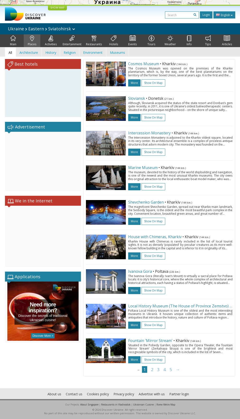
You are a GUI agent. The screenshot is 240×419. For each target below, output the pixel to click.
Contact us (74, 394)
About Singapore (89, 404)
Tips (208, 40)
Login (206, 15)
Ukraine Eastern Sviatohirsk (41, 29)
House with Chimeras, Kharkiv (155, 236)
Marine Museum (143, 167)
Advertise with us (152, 394)
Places (32, 40)
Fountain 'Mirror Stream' (150, 340)
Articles (227, 40)
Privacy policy (123, 394)
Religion (70, 52)
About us (54, 394)
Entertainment (72, 40)
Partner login (179, 394)
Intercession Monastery (149, 133)
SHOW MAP (57, 7)
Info (189, 40)
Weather (170, 40)
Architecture (28, 52)
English (224, 15)
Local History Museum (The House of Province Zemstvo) (178, 306)
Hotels (113, 40)
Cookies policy (98, 394)
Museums (117, 52)
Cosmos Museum (143, 63)
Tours (151, 40)
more (134, 83)
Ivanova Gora (140, 271)
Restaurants (94, 40)
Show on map (153, 83)
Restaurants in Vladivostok (116, 404)
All (10, 52)
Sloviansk (136, 98)
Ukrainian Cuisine (143, 404)
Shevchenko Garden (146, 202)
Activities (51, 40)
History (50, 52)
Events (132, 40)
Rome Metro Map (165, 404)
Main (13, 40)
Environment (93, 52)
